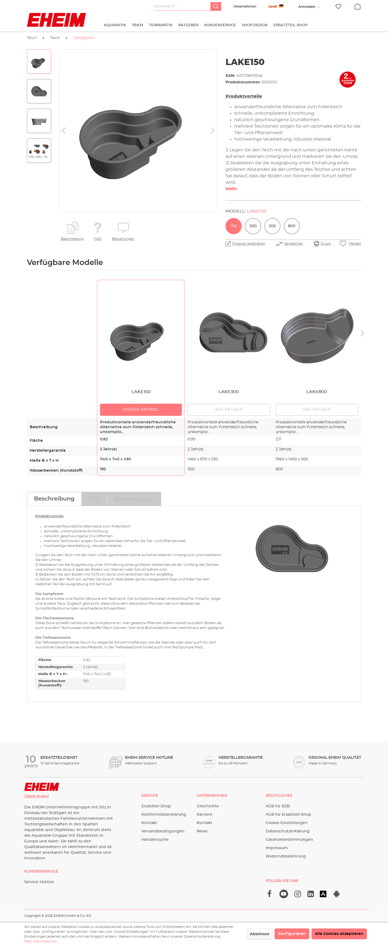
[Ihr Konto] (306, 6)
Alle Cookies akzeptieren (339, 934)
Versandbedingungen (163, 831)
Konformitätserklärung (163, 814)
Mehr (231, 189)
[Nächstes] (213, 130)
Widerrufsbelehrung (286, 856)
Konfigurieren (292, 934)
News (202, 831)
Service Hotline (39, 882)
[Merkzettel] (338, 6)
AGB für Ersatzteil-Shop (288, 814)
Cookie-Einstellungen (287, 823)
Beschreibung (72, 238)
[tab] (54, 499)
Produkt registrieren (248, 243)
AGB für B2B (278, 806)
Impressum (277, 848)
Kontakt (149, 823)
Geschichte (208, 806)
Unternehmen (244, 6)
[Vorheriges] (64, 130)
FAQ (97, 238)
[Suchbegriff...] (182, 6)
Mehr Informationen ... (42, 941)
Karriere (204, 814)
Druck (326, 243)
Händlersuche (155, 840)
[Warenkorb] (357, 5)
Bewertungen (123, 238)
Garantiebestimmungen (289, 840)
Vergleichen (293, 243)
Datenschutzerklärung (288, 831)
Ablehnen (259, 934)
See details (229, 409)
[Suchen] (215, 6)
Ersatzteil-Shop (156, 806)
